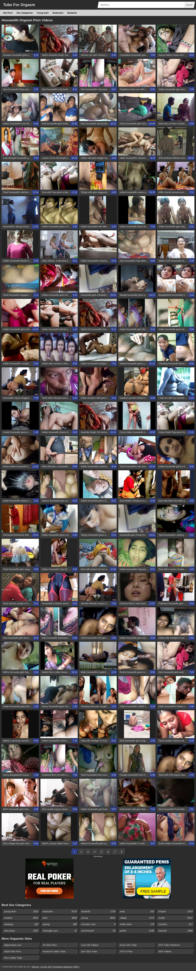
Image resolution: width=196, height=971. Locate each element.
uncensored (99, 930)
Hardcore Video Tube (54, 951)
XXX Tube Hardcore (169, 945)
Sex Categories (24, 13)
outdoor (22, 918)
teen (60, 918)
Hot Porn (8, 13)
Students (72, 13)
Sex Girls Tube (89, 951)
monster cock (99, 924)
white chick (137, 924)
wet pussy (22, 930)
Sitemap (35, 967)
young (99, 918)
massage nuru (60, 930)
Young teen (42, 13)
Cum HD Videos (90, 945)
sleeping (22, 924)
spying (60, 924)
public (137, 930)
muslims (176, 924)
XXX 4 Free (126, 951)
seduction (60, 911)
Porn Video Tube (13, 957)
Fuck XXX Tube (128, 945)
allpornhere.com (13, 945)
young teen (22, 911)
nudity (176, 918)
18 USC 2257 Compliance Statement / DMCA (59, 967)
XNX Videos (165, 951)
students (99, 911)
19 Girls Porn (50, 945)
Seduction (58, 13)
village (137, 918)
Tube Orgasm (19, 5)
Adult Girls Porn (12, 951)
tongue (176, 911)
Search (189, 5)
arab (137, 911)
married (176, 930)
